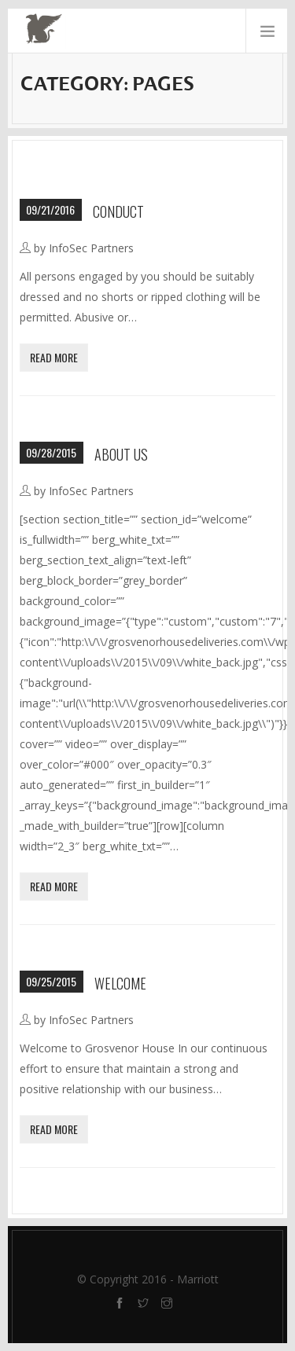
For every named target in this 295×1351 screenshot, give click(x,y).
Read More (54, 357)
